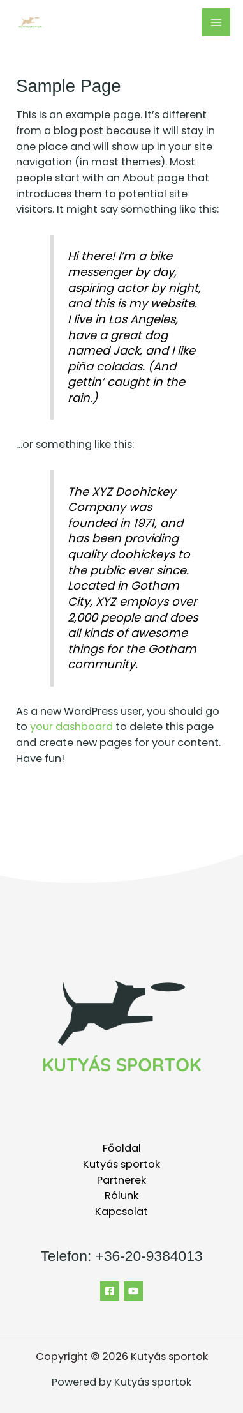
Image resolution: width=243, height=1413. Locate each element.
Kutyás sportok (121, 1164)
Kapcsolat (121, 1211)
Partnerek (121, 1180)
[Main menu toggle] (216, 22)
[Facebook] (109, 1291)
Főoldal (122, 1148)
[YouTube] (133, 1291)
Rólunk (121, 1195)
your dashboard (71, 726)
